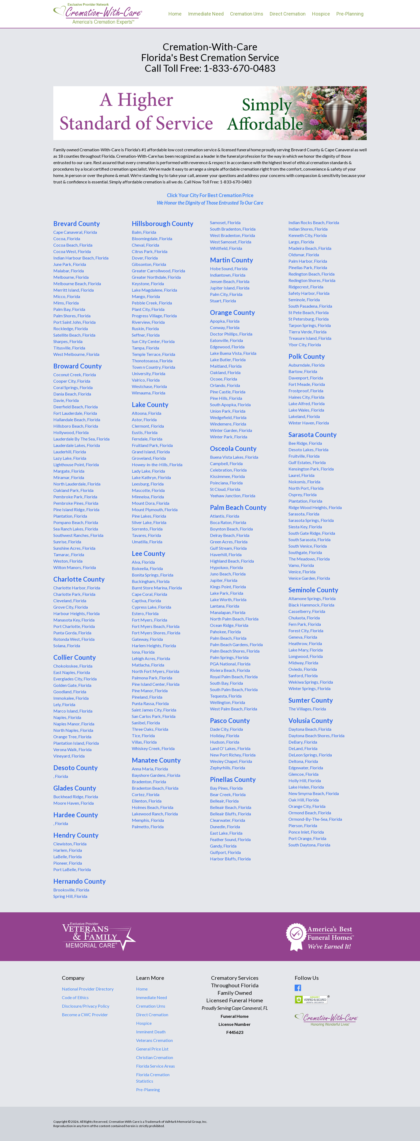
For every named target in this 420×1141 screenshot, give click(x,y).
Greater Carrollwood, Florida (158, 270)
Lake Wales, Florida (306, 409)
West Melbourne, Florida (76, 354)
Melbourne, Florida (71, 277)
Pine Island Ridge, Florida (76, 509)
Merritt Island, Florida (73, 289)
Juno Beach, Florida (228, 573)
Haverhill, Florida (226, 554)
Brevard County (76, 223)
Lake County (150, 404)
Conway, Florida (224, 327)
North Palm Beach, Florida (234, 618)
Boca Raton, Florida (228, 522)
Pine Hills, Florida (226, 398)
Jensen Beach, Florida (229, 281)
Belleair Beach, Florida (230, 807)
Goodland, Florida (69, 691)
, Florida (60, 776)
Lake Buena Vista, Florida (233, 353)
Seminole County (313, 590)
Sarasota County (312, 434)
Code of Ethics (75, 997)
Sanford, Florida (303, 675)
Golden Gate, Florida (72, 685)
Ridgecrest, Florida (305, 286)
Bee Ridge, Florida (305, 443)
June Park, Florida (69, 264)
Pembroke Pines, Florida (75, 503)
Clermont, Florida (148, 425)
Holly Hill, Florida (304, 780)
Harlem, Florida (67, 850)
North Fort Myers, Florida (155, 671)
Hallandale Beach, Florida (76, 419)
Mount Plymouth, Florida (155, 509)
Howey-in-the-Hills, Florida (157, 464)
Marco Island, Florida (72, 710)
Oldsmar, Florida (303, 254)
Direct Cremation (288, 14)
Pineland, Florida (147, 696)
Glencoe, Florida (303, 774)
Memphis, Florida (148, 820)
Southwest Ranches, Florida (78, 535)
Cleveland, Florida (69, 600)
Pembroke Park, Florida (75, 496)
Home (175, 14)
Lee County (148, 553)
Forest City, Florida (305, 630)
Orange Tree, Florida (72, 736)
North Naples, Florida (73, 730)
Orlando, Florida (225, 385)
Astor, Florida (144, 419)
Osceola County (233, 448)
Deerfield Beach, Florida (75, 406)
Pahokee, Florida (225, 631)
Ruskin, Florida (145, 328)
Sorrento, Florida (147, 528)
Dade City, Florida (226, 729)
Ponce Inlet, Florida (306, 831)
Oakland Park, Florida (73, 490)
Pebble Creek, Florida (152, 302)
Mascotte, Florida (148, 490)
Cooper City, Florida (71, 380)
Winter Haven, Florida (308, 422)
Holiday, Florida (224, 735)
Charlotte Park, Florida (74, 594)
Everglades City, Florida (75, 678)
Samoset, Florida (225, 222)
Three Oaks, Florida (150, 729)
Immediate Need (206, 14)
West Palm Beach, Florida (233, 708)
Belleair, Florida (224, 800)
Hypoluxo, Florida (226, 567)
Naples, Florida (67, 717)
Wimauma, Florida (148, 392)
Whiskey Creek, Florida (153, 748)
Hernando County (79, 881)
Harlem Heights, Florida (154, 645)
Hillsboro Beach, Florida (75, 425)
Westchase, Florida (149, 386)
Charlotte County (79, 579)
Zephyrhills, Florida (227, 767)
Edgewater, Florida (305, 767)
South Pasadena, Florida (310, 305)
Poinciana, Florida (226, 482)
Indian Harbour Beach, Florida (80, 257)
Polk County (306, 356)
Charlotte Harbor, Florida (76, 587)
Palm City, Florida (226, 294)
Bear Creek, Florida (228, 794)
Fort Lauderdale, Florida (75, 413)
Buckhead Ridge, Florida (75, 796)
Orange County (232, 312)
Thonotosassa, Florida (152, 360)
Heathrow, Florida (305, 643)
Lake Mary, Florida (305, 649)
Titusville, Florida (69, 347)
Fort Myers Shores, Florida (156, 632)
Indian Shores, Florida (308, 228)
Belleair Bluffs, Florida (230, 813)
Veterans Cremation (154, 1040)
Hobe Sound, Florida (229, 268)
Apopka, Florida (224, 320)
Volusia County (310, 720)
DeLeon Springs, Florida (310, 754)
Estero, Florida (145, 613)
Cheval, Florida (145, 244)
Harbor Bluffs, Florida (230, 858)
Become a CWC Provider (85, 1014)
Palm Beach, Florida (228, 638)
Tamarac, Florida (68, 554)
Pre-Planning (349, 14)
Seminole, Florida (304, 299)
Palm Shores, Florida (72, 315)
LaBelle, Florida (67, 856)
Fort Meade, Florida (306, 384)
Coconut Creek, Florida (74, 374)
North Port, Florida (306, 488)
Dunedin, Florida (225, 826)
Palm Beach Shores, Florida (235, 650)
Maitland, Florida (226, 365)
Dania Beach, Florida (72, 393)
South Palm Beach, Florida (234, 689)
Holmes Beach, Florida (152, 807)
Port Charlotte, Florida (74, 626)
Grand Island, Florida (151, 451)
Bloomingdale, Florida (152, 238)
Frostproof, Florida (305, 390)
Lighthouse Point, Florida (76, 464)
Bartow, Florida (302, 371)
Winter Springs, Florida (309, 688)
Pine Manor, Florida (150, 690)
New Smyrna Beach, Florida (313, 793)
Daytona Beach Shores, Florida (316, 735)
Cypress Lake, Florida (151, 606)
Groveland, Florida (149, 458)
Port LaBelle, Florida (72, 869)
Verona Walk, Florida (72, 749)
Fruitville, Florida (304, 455)
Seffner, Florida (146, 334)
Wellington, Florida (227, 702)
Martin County (231, 260)
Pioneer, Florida (67, 862)
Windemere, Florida (228, 423)
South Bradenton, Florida (233, 228)
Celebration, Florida (228, 469)
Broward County (77, 366)
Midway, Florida (303, 662)
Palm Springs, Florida (229, 657)
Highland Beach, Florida (232, 560)
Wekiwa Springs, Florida (310, 681)
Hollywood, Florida (71, 432)
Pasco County (230, 720)
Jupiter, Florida (223, 580)
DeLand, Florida (302, 748)
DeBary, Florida (302, 741)
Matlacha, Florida (148, 664)
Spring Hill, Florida (70, 896)
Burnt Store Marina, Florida (157, 587)
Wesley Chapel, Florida (231, 761)
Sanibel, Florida (146, 722)
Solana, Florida (66, 645)
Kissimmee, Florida (227, 476)
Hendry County (76, 835)
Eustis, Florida (145, 432)
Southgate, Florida (305, 552)
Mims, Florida (66, 302)
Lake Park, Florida (226, 593)
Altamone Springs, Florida (312, 598)
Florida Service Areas (155, 1065)
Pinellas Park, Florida (307, 267)
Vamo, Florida (301, 565)
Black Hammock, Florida (311, 604)
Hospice (321, 14)
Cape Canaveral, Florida (75, 232)
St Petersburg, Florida (308, 318)
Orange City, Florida (306, 806)
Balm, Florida (144, 232)
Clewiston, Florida (70, 843)
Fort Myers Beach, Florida (155, 626)
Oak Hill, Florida (303, 799)
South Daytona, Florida (309, 844)
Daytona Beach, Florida (309, 729)
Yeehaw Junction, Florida (232, 495)
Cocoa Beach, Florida (72, 244)
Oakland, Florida (225, 372)
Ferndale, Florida (147, 438)
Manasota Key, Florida (74, 619)
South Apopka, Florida (230, 404)
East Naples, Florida (71, 672)
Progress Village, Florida (154, 315)
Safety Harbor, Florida (308, 293)
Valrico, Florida (146, 379)
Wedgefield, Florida (228, 417)
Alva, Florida (143, 561)
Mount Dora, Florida (150, 503)
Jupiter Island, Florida (229, 287)
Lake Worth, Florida (228, 599)
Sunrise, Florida (67, 541)
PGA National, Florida (230, 663)
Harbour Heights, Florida (76, 613)
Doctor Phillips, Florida (231, 333)
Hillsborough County (162, 223)
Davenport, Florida (305, 377)
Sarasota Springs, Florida (311, 520)
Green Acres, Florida (229, 541)
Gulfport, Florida (225, 852)
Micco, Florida (66, 296)
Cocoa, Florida (66, 238)
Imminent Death (151, 1031)
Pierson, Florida (302, 825)
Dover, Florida (145, 257)
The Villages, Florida (307, 708)
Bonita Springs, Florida (152, 574)
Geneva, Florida (302, 636)
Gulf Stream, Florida (228, 548)
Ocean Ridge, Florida (229, 625)
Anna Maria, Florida (150, 768)
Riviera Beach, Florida (230, 670)
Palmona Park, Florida (152, 677)
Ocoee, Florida (223, 378)
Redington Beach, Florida (311, 273)
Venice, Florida (302, 571)
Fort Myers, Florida (149, 619)
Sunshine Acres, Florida (74, 548)
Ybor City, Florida (304, 344)
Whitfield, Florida (226, 248)
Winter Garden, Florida (231, 430)
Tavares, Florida (146, 535)
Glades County (74, 788)
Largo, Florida (301, 241)
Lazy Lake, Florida (69, 458)
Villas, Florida (144, 741)
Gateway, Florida (147, 639)
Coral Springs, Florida (73, 387)
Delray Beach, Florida (229, 535)
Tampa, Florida (145, 347)
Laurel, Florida (301, 475)
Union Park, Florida (227, 410)
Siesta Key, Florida (305, 526)
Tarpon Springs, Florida (309, 325)
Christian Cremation (154, 1057)
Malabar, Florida (68, 270)
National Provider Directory (88, 988)
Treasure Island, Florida (309, 338)
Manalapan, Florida (227, 612)
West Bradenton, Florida (232, 235)
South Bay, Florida (226, 683)
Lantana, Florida (224, 605)
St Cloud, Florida (225, 489)
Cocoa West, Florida (72, 251)
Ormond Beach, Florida (309, 812)
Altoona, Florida (146, 413)
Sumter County (310, 700)
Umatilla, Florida (147, 541)
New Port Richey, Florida (233, 754)
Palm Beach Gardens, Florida (236, 644)
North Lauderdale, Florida (76, 483)
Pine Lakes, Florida (149, 515)
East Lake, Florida (226, 832)
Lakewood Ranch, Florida (155, 813)
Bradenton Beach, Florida (155, 787)
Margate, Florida (68, 470)
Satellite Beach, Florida (74, 334)
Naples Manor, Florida (73, 723)
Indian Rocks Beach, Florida (313, 222)
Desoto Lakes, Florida (308, 449)
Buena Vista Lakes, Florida (234, 457)
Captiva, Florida (146, 600)
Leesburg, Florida (148, 483)
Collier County (74, 657)
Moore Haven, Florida (73, 802)
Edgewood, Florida (227, 346)
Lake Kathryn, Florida (151, 477)
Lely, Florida (64, 704)
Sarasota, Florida (303, 513)
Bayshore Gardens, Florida (156, 775)
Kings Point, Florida (228, 586)
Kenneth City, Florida (307, 235)
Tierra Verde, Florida (307, 331)
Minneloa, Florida (148, 496)
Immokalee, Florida (71, 698)
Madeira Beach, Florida (309, 248)
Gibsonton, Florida (149, 264)
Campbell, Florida (226, 463)
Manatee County (156, 760)
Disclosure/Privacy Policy (85, 1005)
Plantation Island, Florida (76, 742)
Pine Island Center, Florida (155, 684)
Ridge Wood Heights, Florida (315, 507)
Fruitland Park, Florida (152, 445)
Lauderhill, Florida (69, 451)
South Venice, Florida (307, 545)
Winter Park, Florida (228, 436)
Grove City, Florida (70, 606)
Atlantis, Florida (224, 515)
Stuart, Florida (223, 300)
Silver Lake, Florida (149, 522)
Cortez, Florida (145, 794)
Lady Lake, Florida (148, 470)
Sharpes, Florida (67, 341)
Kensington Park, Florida (311, 468)
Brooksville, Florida (71, 889)
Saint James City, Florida (154, 709)
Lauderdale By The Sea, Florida (81, 438)
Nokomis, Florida (304, 481)
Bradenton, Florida (149, 781)
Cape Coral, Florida (149, 594)
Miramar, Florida (68, 477)
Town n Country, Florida (153, 367)
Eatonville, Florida (226, 340)
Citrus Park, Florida (149, 251)
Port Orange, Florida (307, 838)
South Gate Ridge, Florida (311, 533)
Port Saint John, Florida (74, 322)
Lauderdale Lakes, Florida (76, 445)
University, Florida (148, 373)
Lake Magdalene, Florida (154, 289)
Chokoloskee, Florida (72, 665)
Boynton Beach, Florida (231, 528)
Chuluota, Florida (304, 617)
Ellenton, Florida (147, 800)
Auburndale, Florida (306, 364)
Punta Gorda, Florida (72, 632)
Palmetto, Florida (148, 826)
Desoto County (75, 767)
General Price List (152, 1048)
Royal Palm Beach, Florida (234, 676)
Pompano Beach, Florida (75, 522)
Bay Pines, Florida (226, 787)
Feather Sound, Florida (230, 839)
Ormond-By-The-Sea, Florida (315, 819)
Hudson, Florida (224, 741)
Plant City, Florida (148, 309)
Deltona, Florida (303, 761)
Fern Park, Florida (304, 624)
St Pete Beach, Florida (308, 312)
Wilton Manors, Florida (74, 567)
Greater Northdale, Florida (156, 277)
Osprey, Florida (302, 494)
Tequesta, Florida (226, 695)
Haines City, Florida (306, 397)
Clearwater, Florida (227, 820)
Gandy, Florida (223, 845)
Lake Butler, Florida (228, 359)
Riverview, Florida (148, 322)
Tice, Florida (143, 735)
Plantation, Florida (70, 515)
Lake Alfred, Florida (306, 403)
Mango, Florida (146, 296)
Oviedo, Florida (302, 669)
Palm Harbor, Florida (307, 260)
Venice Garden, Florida (309, 578)
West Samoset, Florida (230, 241)
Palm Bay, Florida (69, 309)
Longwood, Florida (305, 656)
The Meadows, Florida (309, 558)
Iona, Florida (143, 651)
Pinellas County (233, 779)
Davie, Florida (66, 400)
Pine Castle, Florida (227, 391)
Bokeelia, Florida (147, 568)
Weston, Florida (67, 560)
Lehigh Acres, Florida (151, 658)
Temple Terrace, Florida (153, 354)
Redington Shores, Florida (311, 280)
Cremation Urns (246, 14)
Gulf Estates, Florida (307, 462)
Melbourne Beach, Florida (77, 283)
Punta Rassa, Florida (150, 703)
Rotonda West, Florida (74, 639)
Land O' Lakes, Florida (230, 748)
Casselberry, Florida (306, 611)
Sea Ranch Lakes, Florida (75, 528)
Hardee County (75, 815)
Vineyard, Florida (69, 755)
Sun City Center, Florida (153, 341)
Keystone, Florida (148, 283)
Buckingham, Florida (151, 581)
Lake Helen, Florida (306, 786)
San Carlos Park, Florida (153, 716)
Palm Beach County (238, 507)
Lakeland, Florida (304, 416)
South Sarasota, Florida (309, 539)
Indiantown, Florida (227, 274)
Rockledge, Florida (70, 328)
